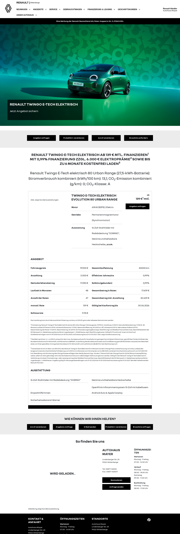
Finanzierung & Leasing (100, 9)
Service (53, 9)
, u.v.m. (109, 244)
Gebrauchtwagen (72, 9)
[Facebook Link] (149, 520)
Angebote (38, 9)
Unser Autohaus (25, 15)
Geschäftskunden (128, 9)
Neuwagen (22, 9)
